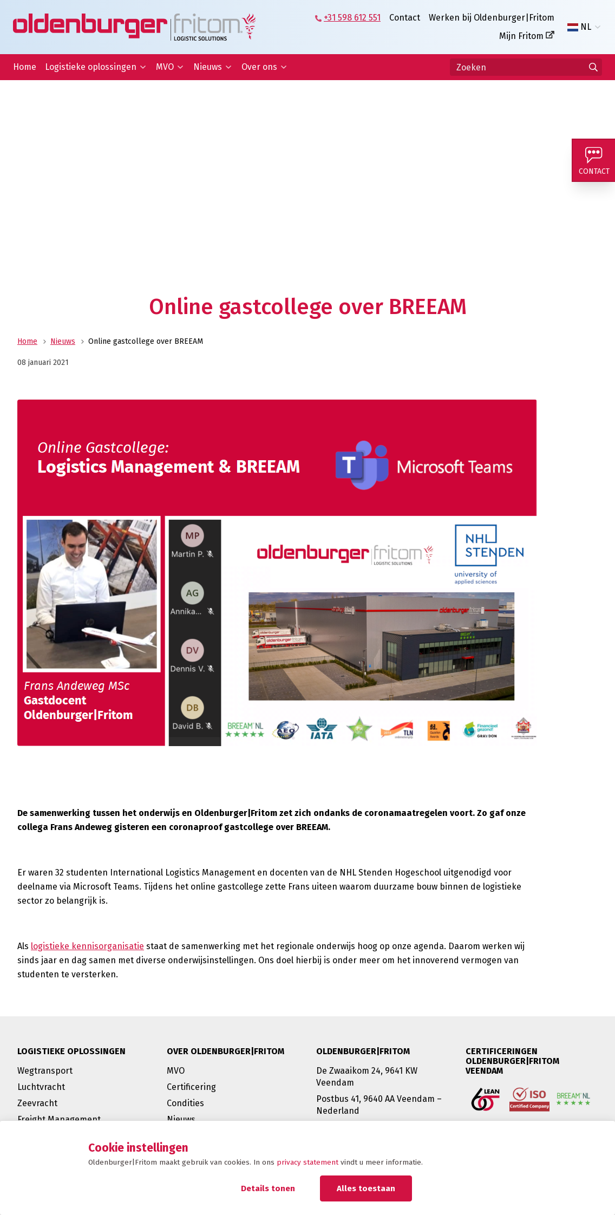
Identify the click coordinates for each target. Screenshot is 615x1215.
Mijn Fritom (521, 36)
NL (579, 27)
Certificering (191, 1087)
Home (24, 67)
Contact (404, 17)
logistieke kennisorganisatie (87, 946)
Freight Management (59, 1119)
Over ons (259, 67)
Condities (185, 1103)
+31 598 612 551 (352, 17)
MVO (165, 67)
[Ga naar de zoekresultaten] (593, 67)
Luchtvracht (41, 1087)
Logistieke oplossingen (90, 67)
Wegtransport (45, 1071)
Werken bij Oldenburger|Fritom (491, 17)
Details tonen (268, 1188)
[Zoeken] (526, 67)
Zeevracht (37, 1103)
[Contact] (593, 160)
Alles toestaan (366, 1188)
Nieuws (207, 67)
